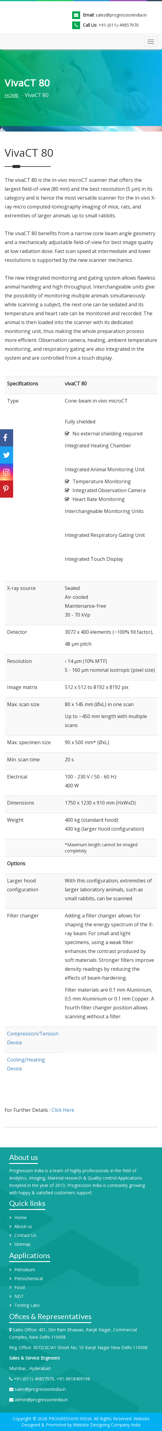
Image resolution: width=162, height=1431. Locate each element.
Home (12, 95)
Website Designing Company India (106, 1425)
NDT (19, 1296)
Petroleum (24, 1269)
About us (23, 1226)
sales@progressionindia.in (121, 15)
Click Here (62, 1110)
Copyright (22, 1418)
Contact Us (25, 1235)
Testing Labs (27, 1305)
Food (19, 1287)
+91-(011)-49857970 (118, 25)
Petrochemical (28, 1278)
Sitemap (22, 1244)
